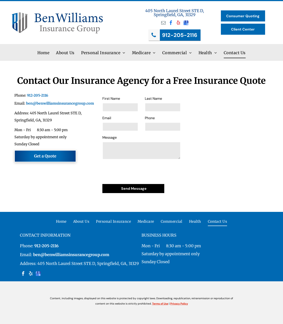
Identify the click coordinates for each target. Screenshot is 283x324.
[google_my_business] (186, 23)
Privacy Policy (179, 303)
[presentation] (136, 171)
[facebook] (171, 23)
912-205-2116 (37, 95)
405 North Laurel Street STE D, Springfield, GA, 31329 (174, 12)
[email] (163, 23)
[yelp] (178, 23)
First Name (111, 98)
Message (109, 137)
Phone (150, 118)
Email (106, 118)
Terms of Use (160, 303)
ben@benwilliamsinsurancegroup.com (60, 103)
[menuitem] (43, 53)
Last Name (153, 98)
